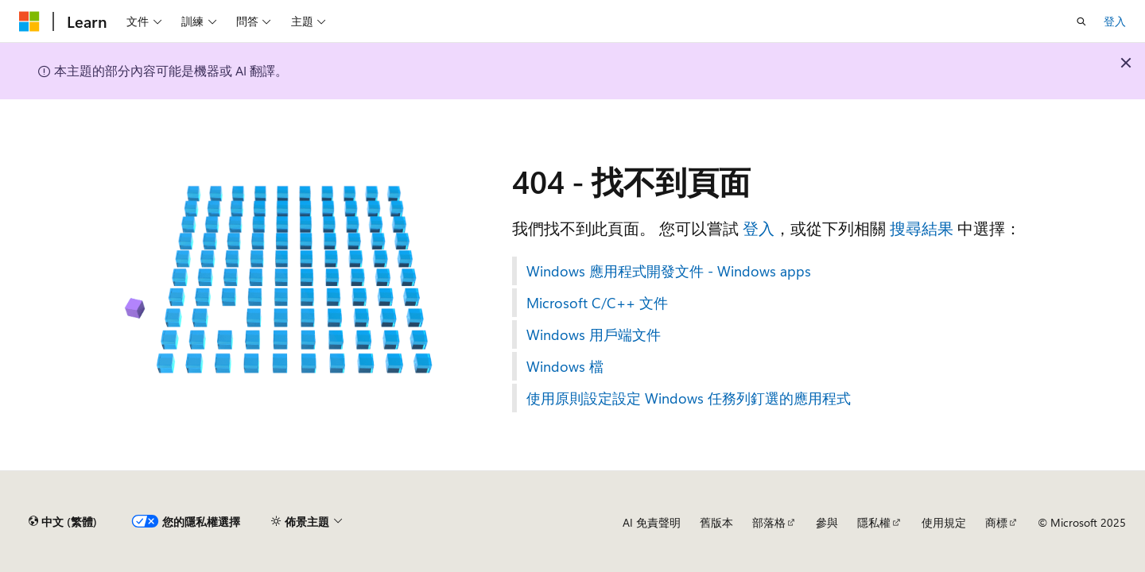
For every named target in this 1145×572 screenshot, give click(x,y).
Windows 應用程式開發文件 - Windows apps (668, 270)
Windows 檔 (565, 366)
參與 (827, 522)
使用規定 (944, 522)
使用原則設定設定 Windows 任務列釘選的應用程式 (688, 398)
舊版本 (716, 522)
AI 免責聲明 (652, 522)
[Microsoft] (29, 21)
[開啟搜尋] (1081, 21)
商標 (996, 522)
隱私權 (874, 522)
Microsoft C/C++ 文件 (597, 302)
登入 (1115, 21)
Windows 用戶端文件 (593, 334)
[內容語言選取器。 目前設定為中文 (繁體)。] (63, 522)
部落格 (769, 522)
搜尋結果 (921, 227)
